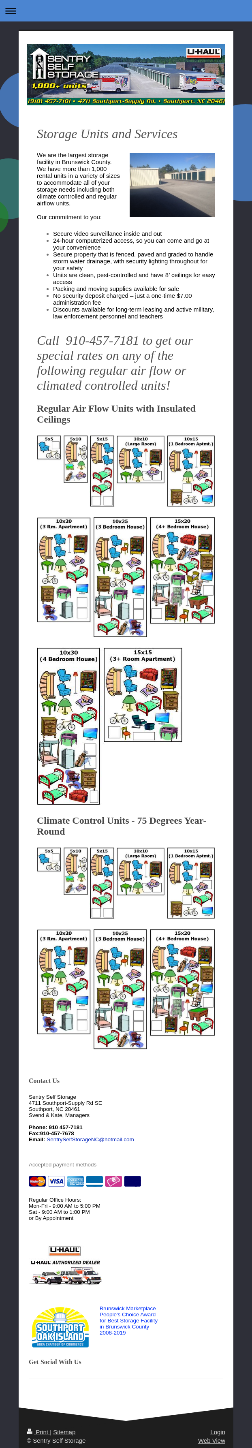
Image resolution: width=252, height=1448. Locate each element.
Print (38, 1432)
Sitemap (64, 1432)
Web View (211, 1440)
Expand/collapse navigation (126, 10)
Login (217, 1432)
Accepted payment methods (62, 1165)
